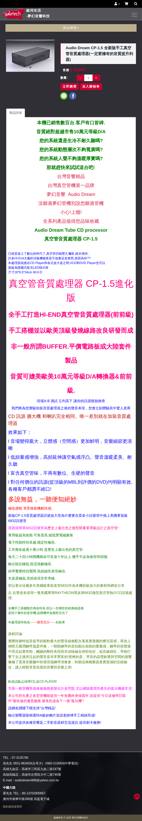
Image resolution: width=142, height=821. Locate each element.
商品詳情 (15, 112)
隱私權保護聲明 (12, 806)
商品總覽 (71, 27)
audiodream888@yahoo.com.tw (37, 780)
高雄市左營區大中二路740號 (41, 774)
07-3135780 (20, 757)
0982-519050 (55, 763)
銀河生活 (38, 14)
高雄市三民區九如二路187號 (41, 769)
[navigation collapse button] (135, 14)
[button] (117, 4)
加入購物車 (91, 86)
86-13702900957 (34, 793)
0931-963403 (22, 763)
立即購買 (70, 86)
